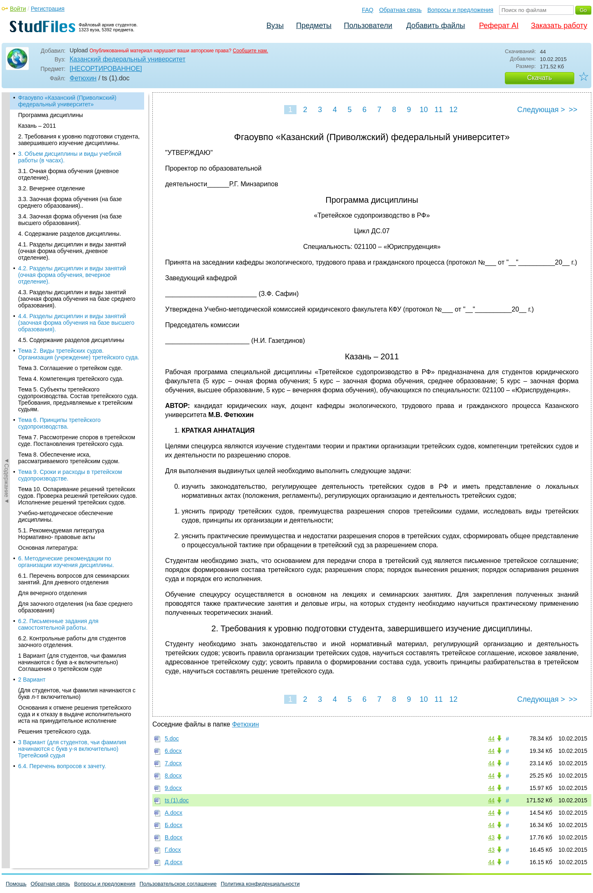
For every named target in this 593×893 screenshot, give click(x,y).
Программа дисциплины (50, 115)
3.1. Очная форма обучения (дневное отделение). (68, 174)
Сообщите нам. (250, 50)
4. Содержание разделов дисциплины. (69, 233)
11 (438, 109)
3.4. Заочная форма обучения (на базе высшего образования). (70, 219)
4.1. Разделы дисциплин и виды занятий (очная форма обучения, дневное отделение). (72, 251)
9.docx (173, 788)
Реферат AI (498, 25)
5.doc (172, 738)
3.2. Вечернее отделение (51, 188)
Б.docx (173, 825)
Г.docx (173, 849)
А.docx (173, 812)
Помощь (16, 884)
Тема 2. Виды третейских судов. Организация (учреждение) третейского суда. (78, 354)
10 (424, 109)
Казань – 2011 (37, 125)
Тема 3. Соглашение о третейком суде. (70, 368)
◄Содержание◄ (6, 236)
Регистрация (48, 8)
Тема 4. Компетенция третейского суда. (71, 378)
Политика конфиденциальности (260, 884)
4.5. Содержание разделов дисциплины (71, 340)
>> (573, 109)
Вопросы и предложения (460, 10)
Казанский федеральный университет (127, 59)
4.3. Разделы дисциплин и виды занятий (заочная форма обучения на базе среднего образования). (76, 299)
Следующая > (541, 109)
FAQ (368, 10)
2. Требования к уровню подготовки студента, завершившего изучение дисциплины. (79, 139)
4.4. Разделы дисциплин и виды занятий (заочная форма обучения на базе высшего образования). (76, 323)
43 (491, 837)
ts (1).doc (177, 800)
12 (453, 109)
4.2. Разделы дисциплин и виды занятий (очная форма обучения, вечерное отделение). (72, 275)
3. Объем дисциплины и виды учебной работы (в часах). (69, 157)
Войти (18, 8)
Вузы (275, 25)
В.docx (173, 837)
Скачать (539, 77)
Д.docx (173, 862)
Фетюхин (83, 78)
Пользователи (368, 25)
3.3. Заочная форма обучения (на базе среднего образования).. (70, 202)
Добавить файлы (435, 25)
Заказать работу (559, 25)
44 (491, 738)
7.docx (173, 763)
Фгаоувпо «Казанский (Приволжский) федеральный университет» (67, 101)
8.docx (173, 775)
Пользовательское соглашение (178, 884)
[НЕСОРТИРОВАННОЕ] (106, 68)
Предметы (314, 25)
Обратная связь (400, 10)
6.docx (173, 751)
